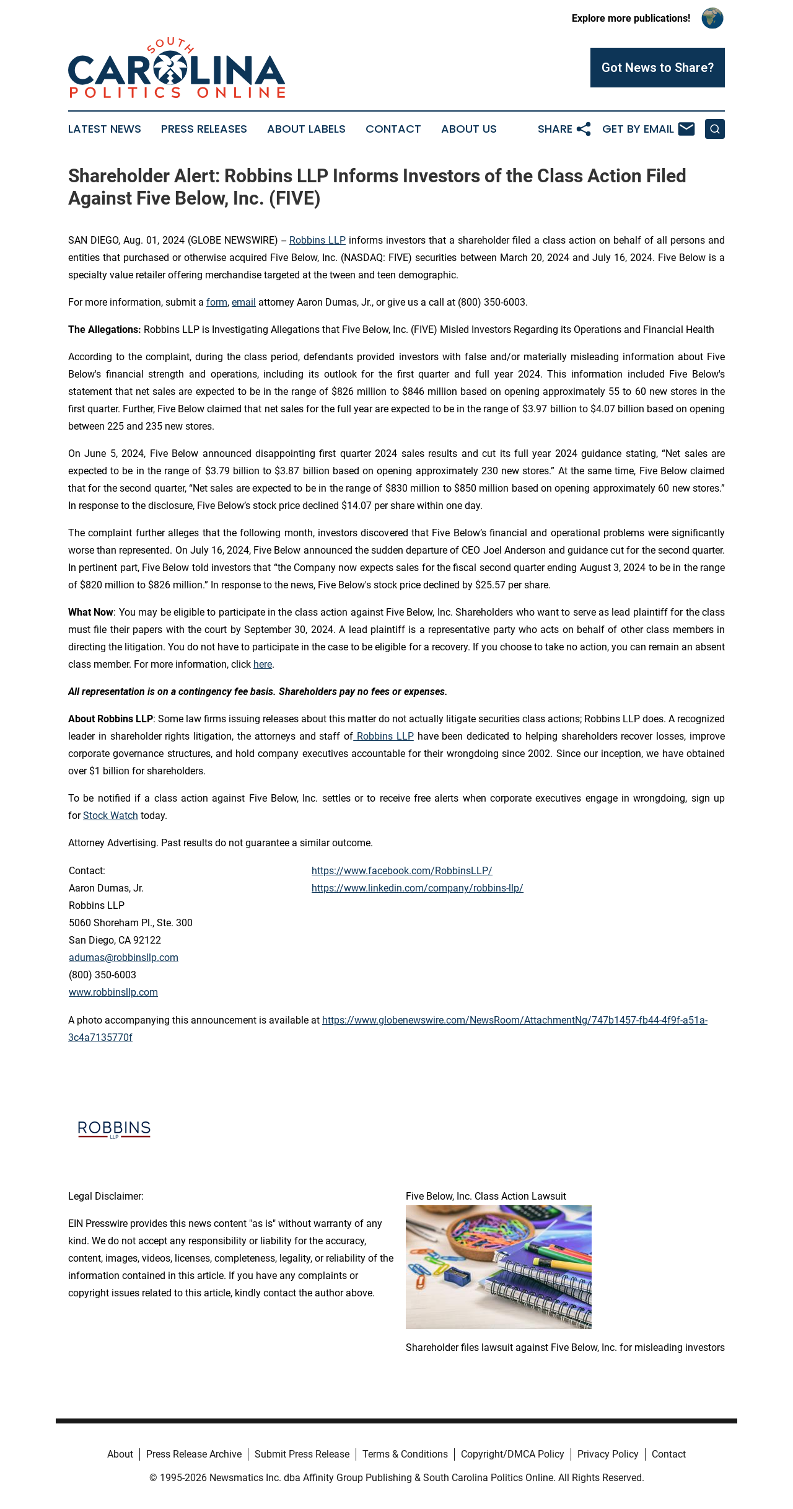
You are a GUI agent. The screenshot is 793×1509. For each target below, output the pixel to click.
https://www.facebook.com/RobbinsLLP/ (402, 871)
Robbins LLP (317, 240)
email (244, 302)
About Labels (306, 129)
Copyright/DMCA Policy (512, 1454)
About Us (469, 129)
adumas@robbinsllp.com (123, 957)
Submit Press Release (302, 1454)
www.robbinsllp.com (113, 992)
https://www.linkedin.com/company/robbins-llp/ (418, 888)
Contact (393, 129)
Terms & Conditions (405, 1454)
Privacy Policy (608, 1454)
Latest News (104, 129)
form (216, 302)
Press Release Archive (194, 1454)
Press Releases (204, 129)
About (120, 1454)
